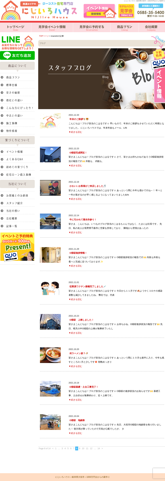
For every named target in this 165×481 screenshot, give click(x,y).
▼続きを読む (75, 132)
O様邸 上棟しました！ (81, 320)
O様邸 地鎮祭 (77, 420)
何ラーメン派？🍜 (78, 353)
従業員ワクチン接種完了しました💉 (87, 286)
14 (99, 448)
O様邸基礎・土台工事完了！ (83, 387)
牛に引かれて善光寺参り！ (83, 219)
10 (83, 448)
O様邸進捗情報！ (78, 253)
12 (91, 448)
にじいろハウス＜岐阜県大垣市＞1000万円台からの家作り (82, 477)
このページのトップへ (156, 451)
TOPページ (44, 36)
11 (87, 448)
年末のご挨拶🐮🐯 (79, 119)
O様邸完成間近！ (78, 152)
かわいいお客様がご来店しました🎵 (87, 186)
